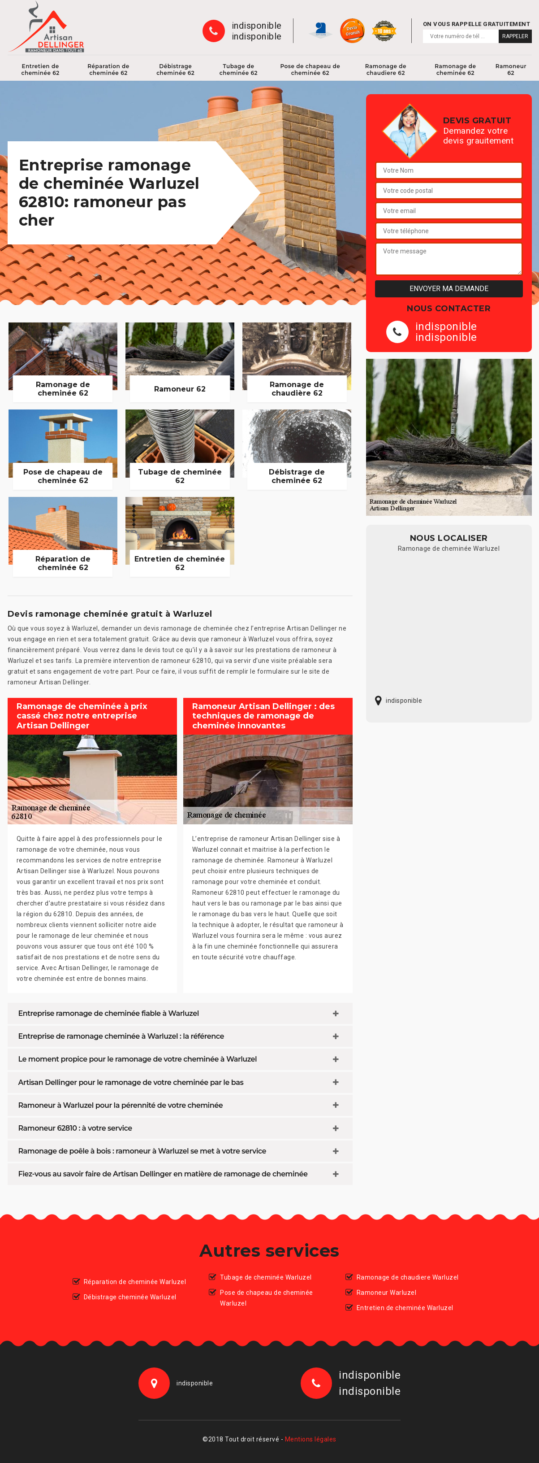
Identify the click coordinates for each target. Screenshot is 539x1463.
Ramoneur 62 (511, 69)
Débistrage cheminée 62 (175, 69)
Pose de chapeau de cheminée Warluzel (266, 1298)
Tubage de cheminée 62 (239, 69)
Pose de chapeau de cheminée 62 (310, 69)
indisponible (257, 25)
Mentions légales (310, 1439)
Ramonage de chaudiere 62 (385, 69)
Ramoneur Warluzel (387, 1292)
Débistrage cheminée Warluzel (130, 1297)
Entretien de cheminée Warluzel (405, 1307)
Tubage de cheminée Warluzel (266, 1277)
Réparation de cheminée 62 (108, 69)
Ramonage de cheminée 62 (455, 69)
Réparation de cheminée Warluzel (135, 1281)
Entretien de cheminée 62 (41, 69)
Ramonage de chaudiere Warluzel (408, 1277)
